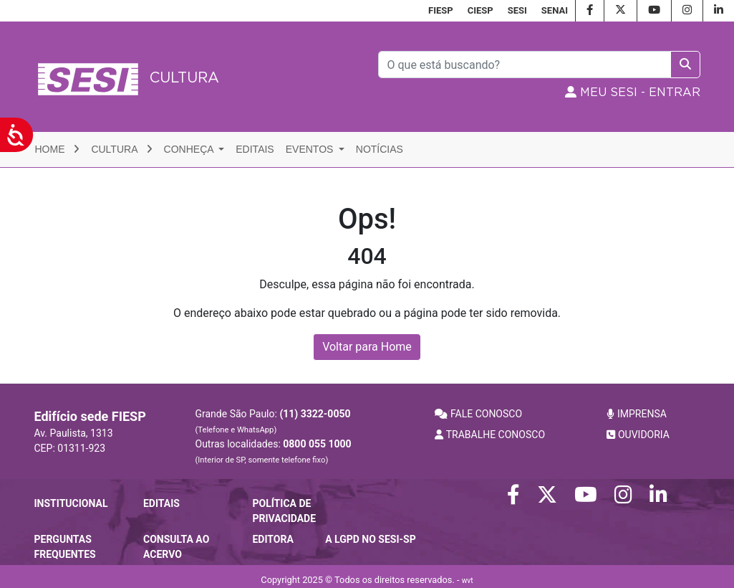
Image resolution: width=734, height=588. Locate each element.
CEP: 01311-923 (70, 448)
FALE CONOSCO (478, 413)
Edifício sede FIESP (90, 416)
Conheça (190, 149)
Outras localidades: (273, 451)
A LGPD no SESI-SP (370, 539)
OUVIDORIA (638, 434)
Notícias (379, 149)
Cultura (121, 149)
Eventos (311, 149)
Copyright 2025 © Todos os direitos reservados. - (367, 579)
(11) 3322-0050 (314, 413)
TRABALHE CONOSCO (490, 434)
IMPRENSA (636, 413)
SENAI (554, 10)
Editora (272, 539)
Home (57, 149)
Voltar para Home (367, 347)
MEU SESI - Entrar (632, 92)
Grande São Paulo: (273, 421)
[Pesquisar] (525, 64)
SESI (517, 10)
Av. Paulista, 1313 (73, 433)
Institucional (71, 503)
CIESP (480, 10)
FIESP (440, 10)
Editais (255, 149)
